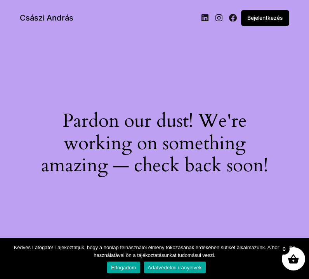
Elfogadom (123, 267)
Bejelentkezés (265, 17)
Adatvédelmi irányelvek (175, 267)
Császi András (46, 17)
